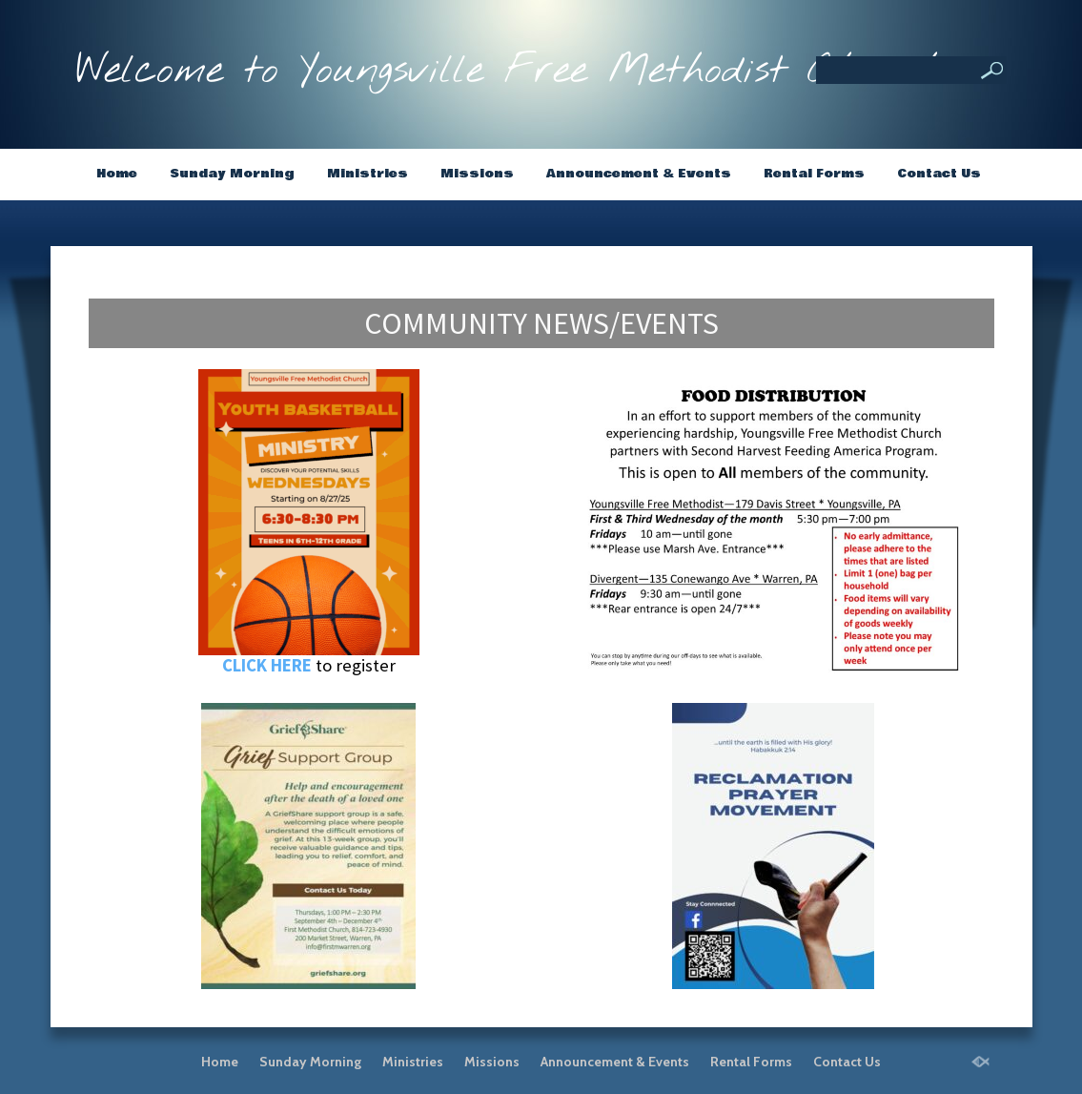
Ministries (367, 173)
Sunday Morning (232, 173)
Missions (477, 173)
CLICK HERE (267, 665)
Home (116, 173)
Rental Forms (814, 173)
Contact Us (939, 173)
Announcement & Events (638, 173)
